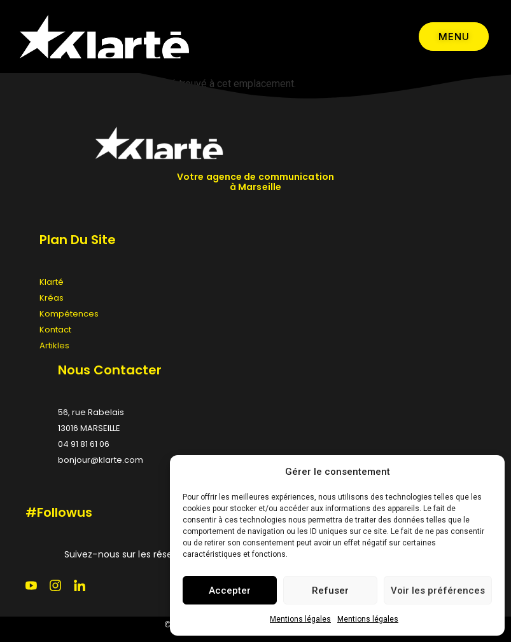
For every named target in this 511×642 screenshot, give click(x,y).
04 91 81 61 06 (83, 444)
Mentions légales (300, 619)
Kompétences (69, 314)
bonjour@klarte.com (100, 460)
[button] (485, 471)
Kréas (51, 298)
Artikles (54, 345)
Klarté (51, 282)
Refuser (330, 590)
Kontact (55, 330)
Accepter (230, 590)
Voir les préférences (438, 590)
